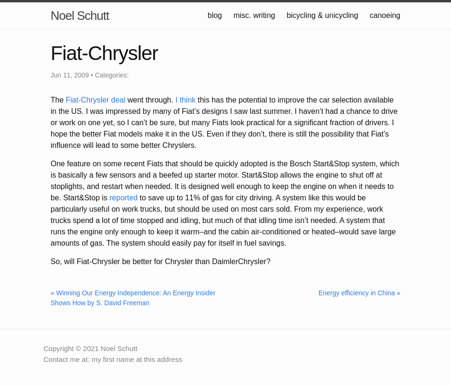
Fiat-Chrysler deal (95, 100)
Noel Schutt (80, 16)
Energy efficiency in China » (359, 293)
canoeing (385, 15)
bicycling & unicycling (322, 15)
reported (124, 198)
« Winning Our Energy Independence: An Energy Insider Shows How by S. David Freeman (133, 298)
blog (215, 15)
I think (185, 100)
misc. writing (254, 15)
